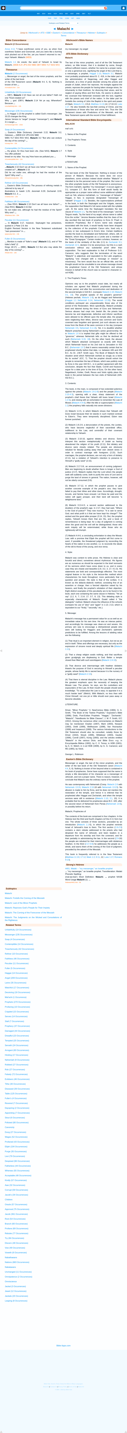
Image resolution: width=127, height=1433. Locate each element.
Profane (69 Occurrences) (16, 1228)
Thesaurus (81, 33)
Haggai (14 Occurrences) (16, 973)
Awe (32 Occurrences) (15, 1185)
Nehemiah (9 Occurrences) (17, 1060)
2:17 (87, 844)
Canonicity (9, 1127)
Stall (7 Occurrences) (14, 1021)
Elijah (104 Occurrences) (16, 1146)
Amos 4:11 (10, 49)
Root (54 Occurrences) (15, 1219)
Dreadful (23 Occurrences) (17, 1036)
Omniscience (11, 1281)
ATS (42, 33)
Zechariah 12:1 (72, 245)
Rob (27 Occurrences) (15, 1069)
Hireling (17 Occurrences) (16, 1055)
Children (9, 1199)
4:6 (91, 844)
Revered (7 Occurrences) (16, 1103)
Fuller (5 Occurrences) (15, 968)
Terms (63, 35)
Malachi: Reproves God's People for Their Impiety (27, 908)
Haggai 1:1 (71, 300)
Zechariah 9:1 (115, 242)
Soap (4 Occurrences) (15, 939)
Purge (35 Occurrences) (16, 1151)
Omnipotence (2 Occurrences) (18, 1277)
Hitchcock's (33, 33)
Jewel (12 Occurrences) (15, 1291)
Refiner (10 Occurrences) (16, 954)
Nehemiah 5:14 (85, 300)
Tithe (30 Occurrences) (15, 1084)
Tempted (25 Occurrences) (17, 1040)
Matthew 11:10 (97, 104)
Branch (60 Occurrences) (16, 1224)
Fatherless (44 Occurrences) (18, 1166)
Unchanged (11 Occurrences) (18, 1272)
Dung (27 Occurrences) (15, 1132)
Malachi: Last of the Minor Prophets (21, 903)
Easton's (56, 33)
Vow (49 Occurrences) (15, 1248)
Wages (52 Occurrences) (16, 1137)
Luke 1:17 (108, 857)
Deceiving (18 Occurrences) (17, 992)
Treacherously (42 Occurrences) (19, 949)
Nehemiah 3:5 (71, 328)
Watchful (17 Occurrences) (17, 987)
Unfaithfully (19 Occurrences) (18, 930)
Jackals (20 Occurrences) (16, 1296)
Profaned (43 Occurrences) (17, 1142)
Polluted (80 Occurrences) (17, 1122)
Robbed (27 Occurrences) (16, 1065)
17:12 (83, 857)
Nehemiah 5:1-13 (88, 328)
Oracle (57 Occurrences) (16, 1204)
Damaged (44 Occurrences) (17, 1031)
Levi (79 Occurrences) (15, 1156)
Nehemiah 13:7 (78, 347)
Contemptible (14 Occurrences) (19, 944)
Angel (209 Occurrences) (16, 978)
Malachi (8, 893)
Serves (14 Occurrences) (16, 1016)
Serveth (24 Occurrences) (16, 1045)
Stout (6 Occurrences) (15, 1118)
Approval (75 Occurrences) (17, 1209)
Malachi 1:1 (10, 62)
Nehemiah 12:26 (102, 300)
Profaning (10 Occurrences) (17, 1007)
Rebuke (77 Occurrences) (16, 1233)
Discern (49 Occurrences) (16, 1243)
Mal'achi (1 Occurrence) (16, 997)
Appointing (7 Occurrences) (17, 1113)
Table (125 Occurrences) (16, 1093)
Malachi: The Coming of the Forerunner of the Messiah (29, 912)
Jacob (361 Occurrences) (16, 1214)
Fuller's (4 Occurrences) (16, 1098)
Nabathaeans (11, 1257)
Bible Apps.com (63, 1345)
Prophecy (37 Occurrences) (17, 1026)
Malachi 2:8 (112, 784)
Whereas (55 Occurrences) (17, 1171)
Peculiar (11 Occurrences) (17, 963)
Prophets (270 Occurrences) (18, 1002)
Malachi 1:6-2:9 (91, 391)
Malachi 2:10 (88, 787)
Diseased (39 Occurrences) (17, 1089)
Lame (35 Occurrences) (15, 983)
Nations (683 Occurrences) (17, 1262)
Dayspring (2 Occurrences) (17, 1108)
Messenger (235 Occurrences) (18, 934)
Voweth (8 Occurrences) (16, 1252)
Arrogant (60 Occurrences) (17, 1050)
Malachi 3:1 (108, 73)
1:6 (116, 827)
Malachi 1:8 (87, 297)
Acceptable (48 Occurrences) (18, 1175)
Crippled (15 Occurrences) (17, 1012)
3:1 (111, 798)
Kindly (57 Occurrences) (16, 1180)
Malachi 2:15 (85, 674)
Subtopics (101, 33)
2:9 (120, 827)
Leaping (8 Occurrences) (16, 1301)
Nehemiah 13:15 (73, 787)
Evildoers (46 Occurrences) (17, 1079)
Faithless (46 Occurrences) (17, 959)
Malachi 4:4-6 (79, 403)
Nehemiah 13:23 (109, 787)
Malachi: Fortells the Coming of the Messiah (25, 898)
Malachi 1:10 (108, 292)
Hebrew (91, 33)
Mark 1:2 (91, 857)
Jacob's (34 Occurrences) (16, 1195)
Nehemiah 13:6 (114, 804)
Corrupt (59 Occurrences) (16, 1190)
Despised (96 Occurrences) (17, 1161)
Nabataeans (10, 1267)
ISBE (48, 33)
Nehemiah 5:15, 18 (80, 339)
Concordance (68, 33)
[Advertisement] (63, 1323)
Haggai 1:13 (95, 73)
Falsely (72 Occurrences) (16, 1074)
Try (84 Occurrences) (14, 1238)
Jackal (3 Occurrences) (15, 1286)
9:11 (98, 857)
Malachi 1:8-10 (109, 660)
